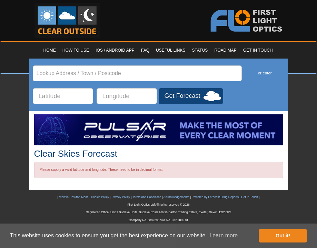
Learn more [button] (223, 235)
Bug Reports (230, 197)
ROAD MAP (225, 50)
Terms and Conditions (146, 197)
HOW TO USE (75, 50)
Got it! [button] (283, 235)
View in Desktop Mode (74, 197)
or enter (265, 73)
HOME (49, 50)
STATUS (200, 50)
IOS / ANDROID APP (115, 50)
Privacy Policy (120, 197)
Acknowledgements (176, 197)
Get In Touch (249, 197)
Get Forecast (182, 95)
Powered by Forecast (206, 197)
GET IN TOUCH (258, 50)
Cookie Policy (100, 197)
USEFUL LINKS (170, 50)
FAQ (145, 50)
